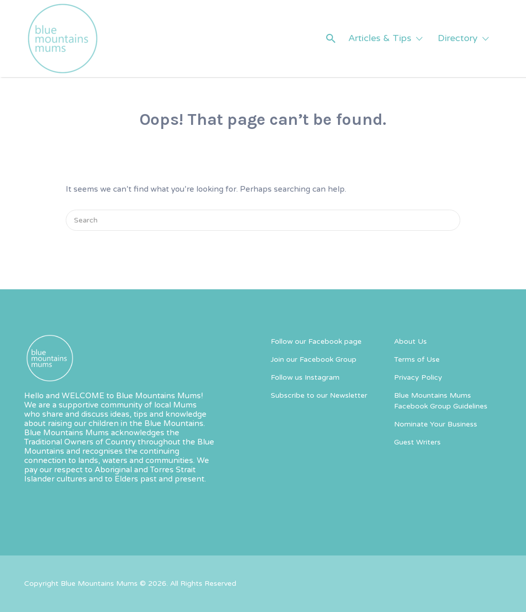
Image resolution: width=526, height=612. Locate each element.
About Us (410, 341)
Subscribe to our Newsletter (319, 395)
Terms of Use (417, 359)
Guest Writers (417, 442)
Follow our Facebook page (316, 341)
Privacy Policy (418, 377)
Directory (458, 38)
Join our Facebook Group (313, 359)
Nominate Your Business (435, 424)
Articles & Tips (379, 38)
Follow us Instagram (305, 377)
